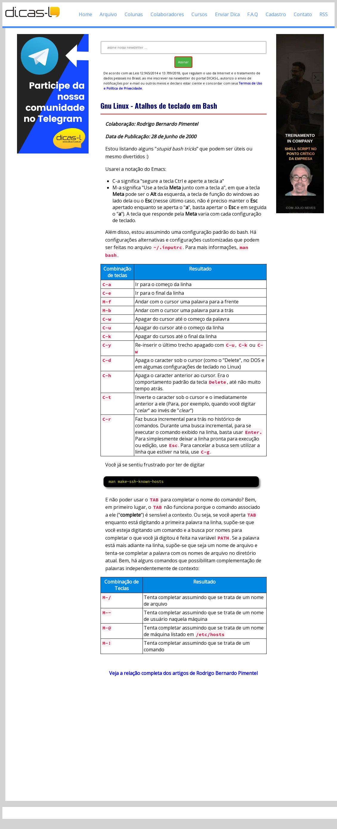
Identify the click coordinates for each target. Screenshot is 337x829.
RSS (323, 14)
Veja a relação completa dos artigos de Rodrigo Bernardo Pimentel (183, 673)
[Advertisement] (53, 244)
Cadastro (276, 14)
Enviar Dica (227, 14)
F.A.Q (252, 14)
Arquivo (108, 14)
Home (85, 14)
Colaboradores (167, 14)
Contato (303, 14)
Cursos (199, 14)
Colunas (134, 14)
